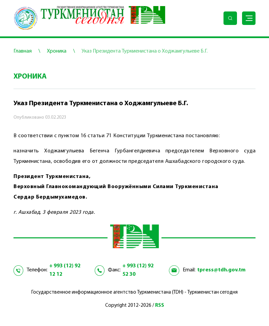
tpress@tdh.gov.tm (221, 270)
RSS (159, 305)
